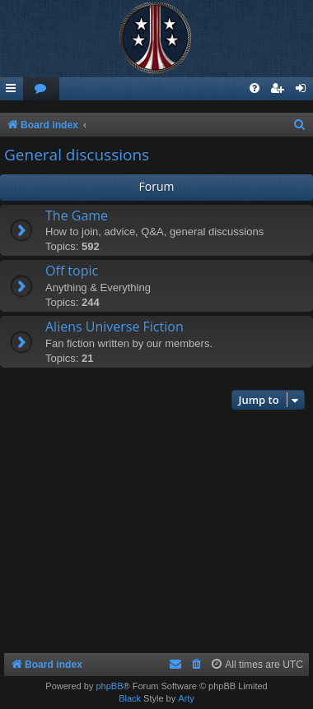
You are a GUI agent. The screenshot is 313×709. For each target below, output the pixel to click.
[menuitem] (41, 89)
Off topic (71, 271)
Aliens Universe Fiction (114, 326)
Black (130, 698)
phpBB (109, 686)
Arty (186, 698)
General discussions (76, 154)
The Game (76, 215)
